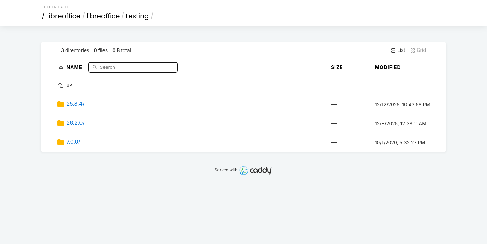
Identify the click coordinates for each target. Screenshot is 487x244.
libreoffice (64, 16)
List (398, 50)
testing (137, 16)
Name (75, 67)
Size (337, 67)
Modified (388, 67)
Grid (418, 50)
